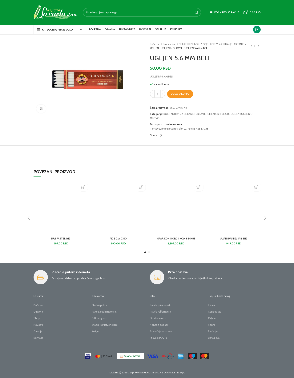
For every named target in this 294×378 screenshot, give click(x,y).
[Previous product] (251, 46)
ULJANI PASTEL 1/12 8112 (233, 238)
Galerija (38, 331)
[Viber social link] (161, 135)
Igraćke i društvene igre (105, 324)
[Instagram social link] (257, 29)
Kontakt (38, 337)
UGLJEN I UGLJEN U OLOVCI (165, 48)
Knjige (95, 331)
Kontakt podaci (159, 324)
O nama (38, 311)
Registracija (214, 311)
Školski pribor (99, 305)
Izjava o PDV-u (158, 337)
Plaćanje (213, 331)
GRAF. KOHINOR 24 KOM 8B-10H (176, 238)
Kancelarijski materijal (104, 311)
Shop (37, 318)
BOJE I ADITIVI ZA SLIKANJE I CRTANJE (223, 44)
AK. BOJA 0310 (118, 238)
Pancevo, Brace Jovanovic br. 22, (168, 128)
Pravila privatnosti (160, 305)
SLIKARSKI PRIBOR (189, 44)
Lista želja (213, 337)
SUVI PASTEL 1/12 (60, 238)
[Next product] (259, 46)
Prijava (211, 305)
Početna (155, 44)
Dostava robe (158, 318)
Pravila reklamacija (160, 311)
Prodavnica (169, 44)
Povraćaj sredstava (161, 331)
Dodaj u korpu (180, 93)
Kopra (211, 324)
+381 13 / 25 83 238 (198, 128)
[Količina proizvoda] (157, 94)
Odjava (212, 318)
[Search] (142, 12)
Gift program (99, 318)
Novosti (38, 324)
